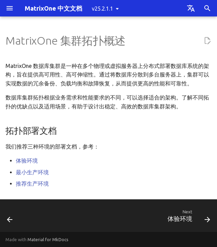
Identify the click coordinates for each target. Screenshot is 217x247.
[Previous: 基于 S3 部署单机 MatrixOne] (10, 218)
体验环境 (27, 160)
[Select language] (191, 8)
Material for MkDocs (48, 239)
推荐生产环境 (32, 183)
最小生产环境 (32, 172)
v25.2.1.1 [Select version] (102, 8)
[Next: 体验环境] (187, 218)
